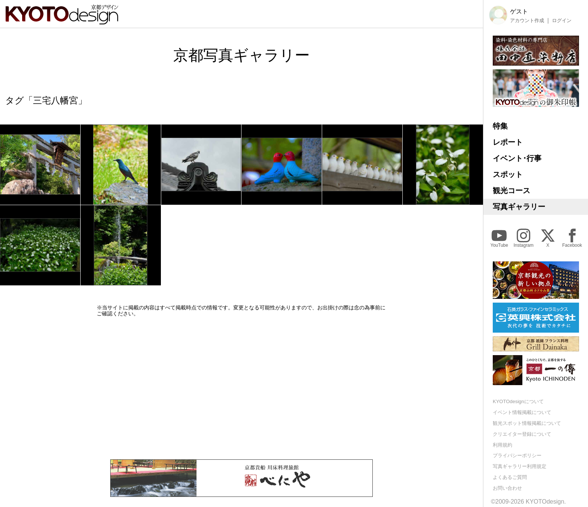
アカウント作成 (527, 20)
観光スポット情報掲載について (527, 423)
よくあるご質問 (510, 477)
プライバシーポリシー (517, 455)
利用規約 (502, 445)
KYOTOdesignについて (518, 401)
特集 (500, 126)
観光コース (511, 190)
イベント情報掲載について (522, 412)
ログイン (562, 20)
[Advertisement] (241, 388)
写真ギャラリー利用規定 (519, 466)
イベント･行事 (517, 158)
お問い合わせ (507, 488)
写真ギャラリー (519, 206)
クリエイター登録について (522, 434)
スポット (508, 174)
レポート (508, 142)
